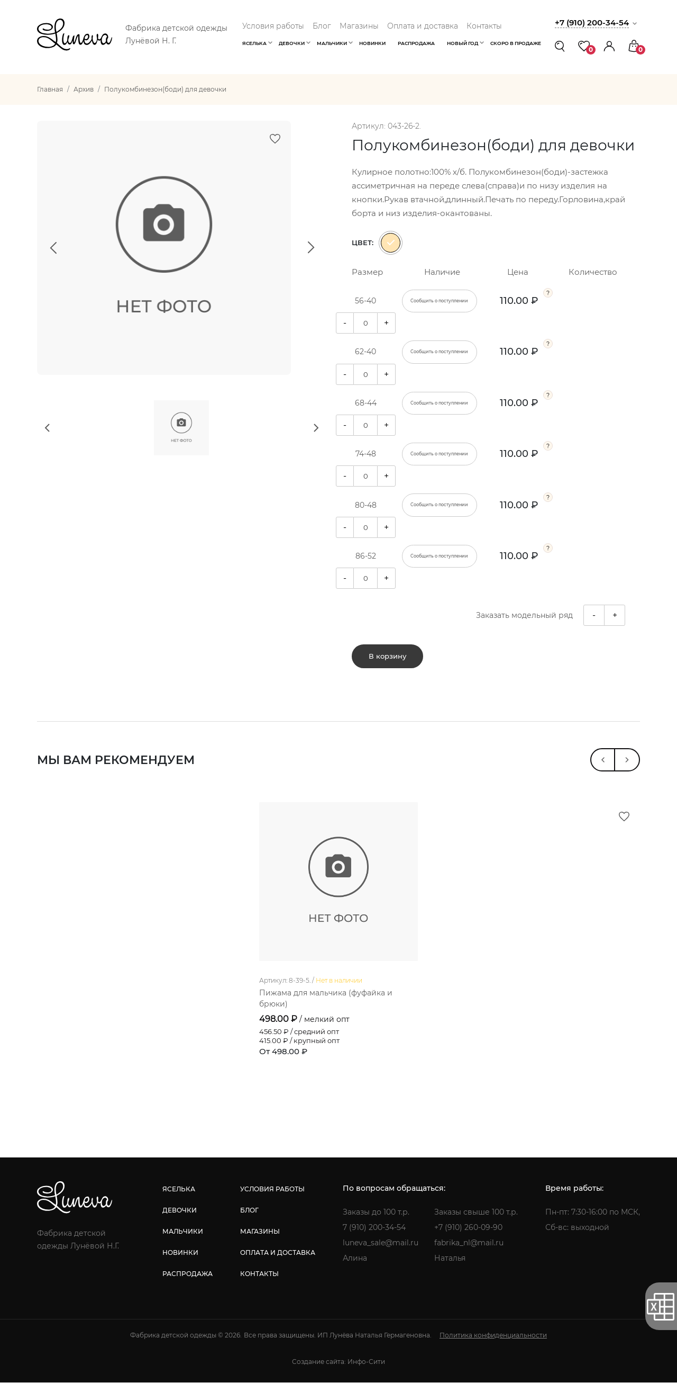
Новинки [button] (372, 43)
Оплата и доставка (422, 26)
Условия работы (273, 26)
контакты (259, 1274)
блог (249, 1211)
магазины (260, 1232)
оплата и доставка (277, 1253)
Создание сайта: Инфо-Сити (338, 1362)
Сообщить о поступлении (439, 300)
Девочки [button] (292, 43)
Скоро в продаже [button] (515, 43)
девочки (179, 1211)
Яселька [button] (254, 43)
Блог (322, 26)
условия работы (272, 1189)
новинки (180, 1253)
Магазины (359, 26)
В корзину (387, 656)
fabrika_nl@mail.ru (469, 1243)
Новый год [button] (462, 43)
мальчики (182, 1232)
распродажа (187, 1274)
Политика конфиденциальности (493, 1336)
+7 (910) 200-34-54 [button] (592, 22)
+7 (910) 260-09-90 (468, 1228)
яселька (178, 1189)
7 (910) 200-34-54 (374, 1228)
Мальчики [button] (332, 43)
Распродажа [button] (416, 43)
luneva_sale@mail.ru (380, 1243)
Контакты (484, 26)
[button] (609, 46)
